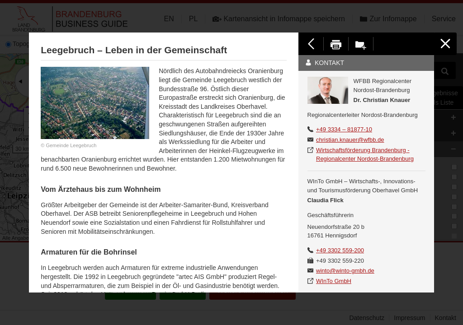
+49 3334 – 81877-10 (344, 129)
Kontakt (324, 62)
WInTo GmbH (333, 281)
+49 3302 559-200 (340, 250)
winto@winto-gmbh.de (345, 270)
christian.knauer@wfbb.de (350, 139)
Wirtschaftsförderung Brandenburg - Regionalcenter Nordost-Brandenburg (365, 154)
